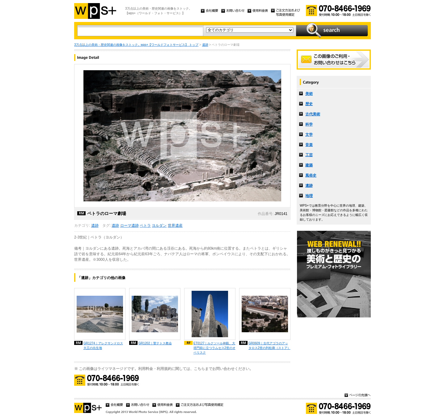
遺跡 (205, 44)
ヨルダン (159, 225)
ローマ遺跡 (129, 225)
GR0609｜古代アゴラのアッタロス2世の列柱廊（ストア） (269, 346)
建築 (309, 165)
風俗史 (310, 175)
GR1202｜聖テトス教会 (155, 343)
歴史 (309, 104)
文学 (309, 134)
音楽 (309, 145)
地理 (309, 196)
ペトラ (145, 225)
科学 (309, 124)
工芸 (309, 155)
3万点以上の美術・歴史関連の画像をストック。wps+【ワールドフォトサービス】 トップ (136, 44)
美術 (309, 94)
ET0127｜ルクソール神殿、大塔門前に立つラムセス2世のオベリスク (214, 348)
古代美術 (312, 114)
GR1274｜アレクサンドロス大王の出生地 (103, 346)
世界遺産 (175, 225)
